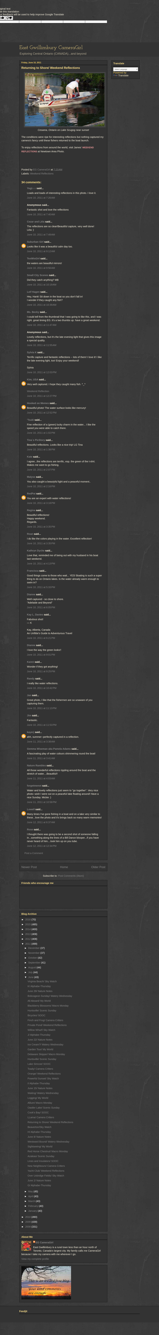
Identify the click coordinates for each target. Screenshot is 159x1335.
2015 (28, 924)
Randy (31, 678)
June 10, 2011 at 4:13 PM (41, 563)
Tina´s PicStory (36, 440)
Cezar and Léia (35, 221)
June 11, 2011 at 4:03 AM (41, 778)
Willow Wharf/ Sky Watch (41, 1030)
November (34, 953)
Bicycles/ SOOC (36, 1015)
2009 (28, 1221)
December (34, 948)
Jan (29, 695)
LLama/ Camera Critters (41, 1117)
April (31, 1196)
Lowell (31, 809)
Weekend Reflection (38, 391)
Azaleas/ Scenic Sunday (41, 1156)
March (32, 1201)
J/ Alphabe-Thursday (39, 1034)
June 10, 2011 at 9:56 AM (41, 268)
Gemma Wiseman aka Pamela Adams (49, 748)
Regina (31, 510)
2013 (28, 934)
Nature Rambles (36, 765)
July (30, 972)
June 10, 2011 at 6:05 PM (41, 607)
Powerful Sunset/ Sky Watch (43, 1078)
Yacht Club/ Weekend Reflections (46, 1170)
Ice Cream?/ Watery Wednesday (45, 1044)
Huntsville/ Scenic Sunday (42, 1010)
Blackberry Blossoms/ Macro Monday (48, 1005)
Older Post (98, 867)
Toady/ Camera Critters (40, 1068)
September (34, 962)
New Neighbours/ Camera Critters (46, 1166)
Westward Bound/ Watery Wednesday (48, 1141)
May (31, 1191)
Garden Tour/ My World (40, 1049)
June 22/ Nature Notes (40, 1039)
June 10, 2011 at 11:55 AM (41, 345)
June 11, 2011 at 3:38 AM (41, 741)
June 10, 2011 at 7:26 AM (41, 197)
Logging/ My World (38, 1098)
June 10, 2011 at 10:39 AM (41, 304)
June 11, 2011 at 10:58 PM (41, 802)
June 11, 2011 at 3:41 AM (41, 758)
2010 (28, 1217)
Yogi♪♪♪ (31, 188)
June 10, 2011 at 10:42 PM (41, 688)
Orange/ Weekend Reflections (44, 1073)
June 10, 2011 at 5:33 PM (41, 587)
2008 (28, 1226)
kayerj (30, 732)
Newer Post (29, 867)
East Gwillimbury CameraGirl (51, 47)
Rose (30, 829)
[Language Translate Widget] (125, 69)
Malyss (31, 477)
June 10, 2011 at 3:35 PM (41, 526)
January (33, 1210)
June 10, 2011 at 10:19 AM (41, 284)
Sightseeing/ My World (40, 1146)
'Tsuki (30, 419)
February (33, 1206)
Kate (29, 456)
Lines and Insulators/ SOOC (43, 1161)
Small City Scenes (37, 275)
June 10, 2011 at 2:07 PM (41, 469)
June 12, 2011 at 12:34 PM (41, 846)
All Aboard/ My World (39, 1000)
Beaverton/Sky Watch (39, 1127)
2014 (28, 929)
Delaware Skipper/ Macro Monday (46, 1054)
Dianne (31, 594)
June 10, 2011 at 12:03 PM (41, 372)
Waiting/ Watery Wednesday (43, 1093)
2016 (28, 919)
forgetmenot (34, 785)
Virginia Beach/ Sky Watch (42, 981)
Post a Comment (33, 853)
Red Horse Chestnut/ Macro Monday (48, 1151)
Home (64, 867)
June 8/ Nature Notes (39, 1136)
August (32, 967)
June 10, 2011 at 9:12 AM (41, 251)
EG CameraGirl (44, 1242)
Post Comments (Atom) (71, 875)
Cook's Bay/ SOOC (38, 1112)
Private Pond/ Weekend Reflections (47, 1025)
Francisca (33, 570)
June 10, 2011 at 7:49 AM (41, 234)
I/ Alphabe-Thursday (39, 1083)
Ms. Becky (33, 312)
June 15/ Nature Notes (40, 1088)
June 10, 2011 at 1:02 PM (41, 432)
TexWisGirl (33, 258)
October (33, 957)
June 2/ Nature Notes (39, 1180)
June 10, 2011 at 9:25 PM (41, 671)
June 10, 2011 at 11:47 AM (41, 325)
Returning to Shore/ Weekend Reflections (50, 1122)
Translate (121, 75)
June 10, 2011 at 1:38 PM (41, 449)
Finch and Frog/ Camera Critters (45, 1020)
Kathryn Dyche (35, 550)
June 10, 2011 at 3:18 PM (41, 503)
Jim (29, 715)
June (31, 977)
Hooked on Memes (38, 403)
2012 (28, 939)
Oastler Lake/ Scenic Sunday (44, 1107)
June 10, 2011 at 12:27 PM (41, 396)
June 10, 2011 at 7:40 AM (41, 214)
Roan (30, 534)
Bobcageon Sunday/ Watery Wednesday (50, 996)
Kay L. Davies (35, 614)
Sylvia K (32, 352)
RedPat (31, 493)
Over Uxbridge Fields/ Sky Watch (46, 1175)
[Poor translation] (9, 18)
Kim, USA (32, 379)
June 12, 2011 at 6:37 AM (41, 822)
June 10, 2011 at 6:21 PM (41, 638)
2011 (28, 943)
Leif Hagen (33, 291)
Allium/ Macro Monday (40, 1102)
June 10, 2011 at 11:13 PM (41, 708)
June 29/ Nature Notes (40, 991)
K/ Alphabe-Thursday (39, 986)
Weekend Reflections (42, 173)
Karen (30, 662)
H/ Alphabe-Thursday (39, 1132)
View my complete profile (35, 1259)
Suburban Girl (35, 241)
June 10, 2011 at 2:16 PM (41, 486)
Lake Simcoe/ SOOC (39, 1064)
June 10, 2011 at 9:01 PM (41, 654)
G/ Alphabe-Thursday (39, 1185)
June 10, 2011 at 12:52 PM (41, 412)
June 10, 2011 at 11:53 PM (41, 725)
